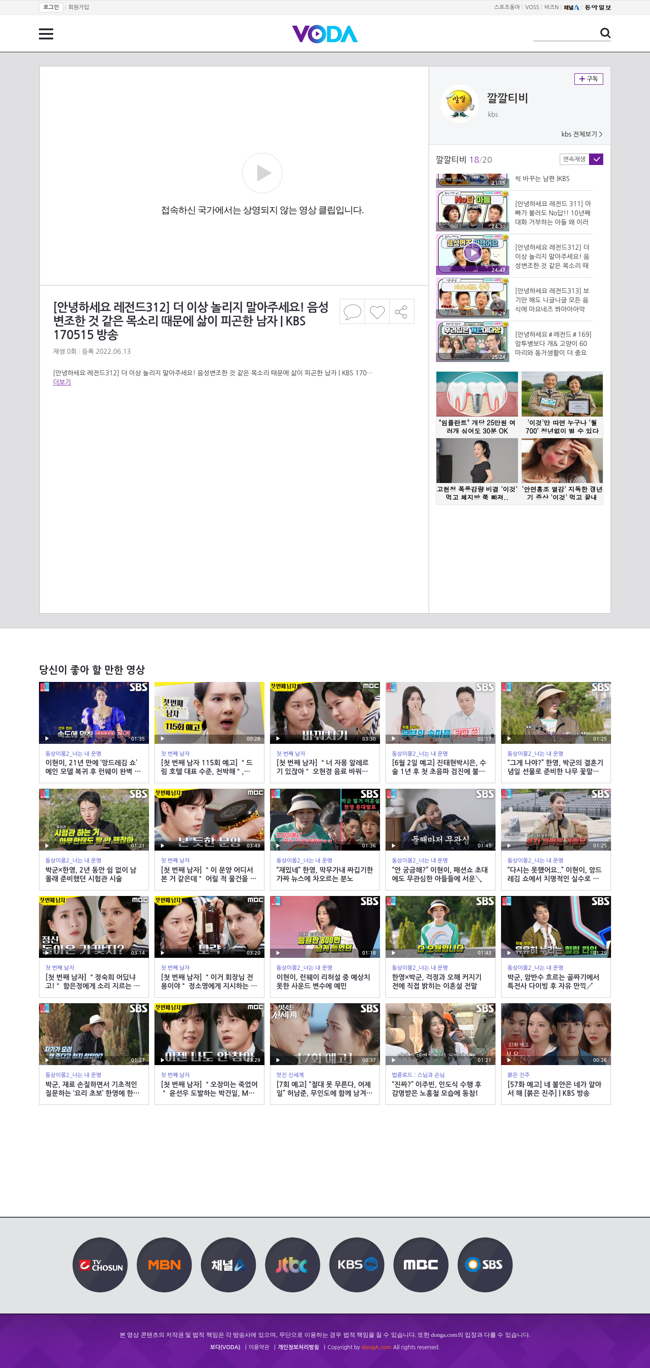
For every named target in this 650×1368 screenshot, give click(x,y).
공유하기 (402, 311)
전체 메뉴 (46, 33)
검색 (605, 32)
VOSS (532, 7)
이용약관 (259, 1347)
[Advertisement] (233, 458)
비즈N (552, 7)
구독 (588, 79)
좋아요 (377, 311)
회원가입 (78, 7)
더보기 (62, 382)
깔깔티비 (508, 98)
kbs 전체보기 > (582, 134)
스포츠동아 (507, 7)
